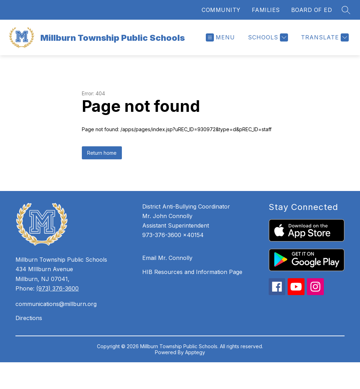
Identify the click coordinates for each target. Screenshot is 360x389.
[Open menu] (220, 37)
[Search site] (346, 10)
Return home (102, 153)
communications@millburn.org (56, 303)
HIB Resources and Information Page (192, 271)
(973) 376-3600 (57, 288)
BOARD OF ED (311, 9)
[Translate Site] (324, 37)
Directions (28, 317)
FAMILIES (266, 9)
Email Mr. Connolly (167, 257)
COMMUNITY (221, 9)
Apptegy (195, 352)
